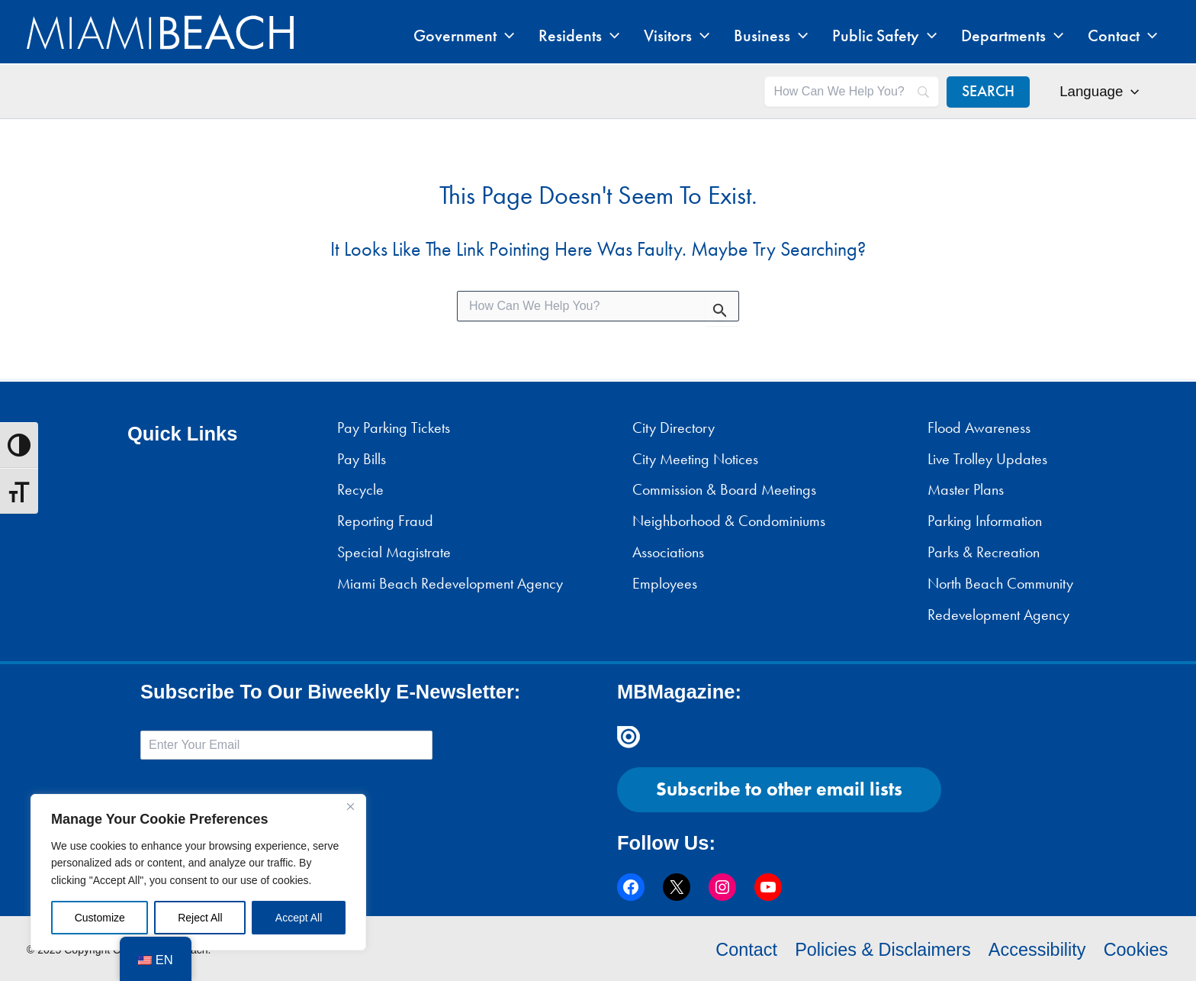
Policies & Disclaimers (879, 948)
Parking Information (985, 520)
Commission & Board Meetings (724, 489)
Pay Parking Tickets (393, 427)
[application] (563, 36)
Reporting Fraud (385, 520)
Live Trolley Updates (987, 459)
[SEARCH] (988, 91)
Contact (740, 948)
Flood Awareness (979, 427)
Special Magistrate (394, 552)
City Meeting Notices (695, 459)
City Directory (673, 427)
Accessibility (1036, 948)
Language (1100, 92)
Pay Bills (361, 459)
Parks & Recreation (984, 552)
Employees (664, 583)
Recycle (360, 489)
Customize (100, 918)
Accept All (298, 918)
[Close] (350, 807)
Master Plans (966, 489)
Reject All (200, 918)
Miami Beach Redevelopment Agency (450, 583)
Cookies (1136, 948)
